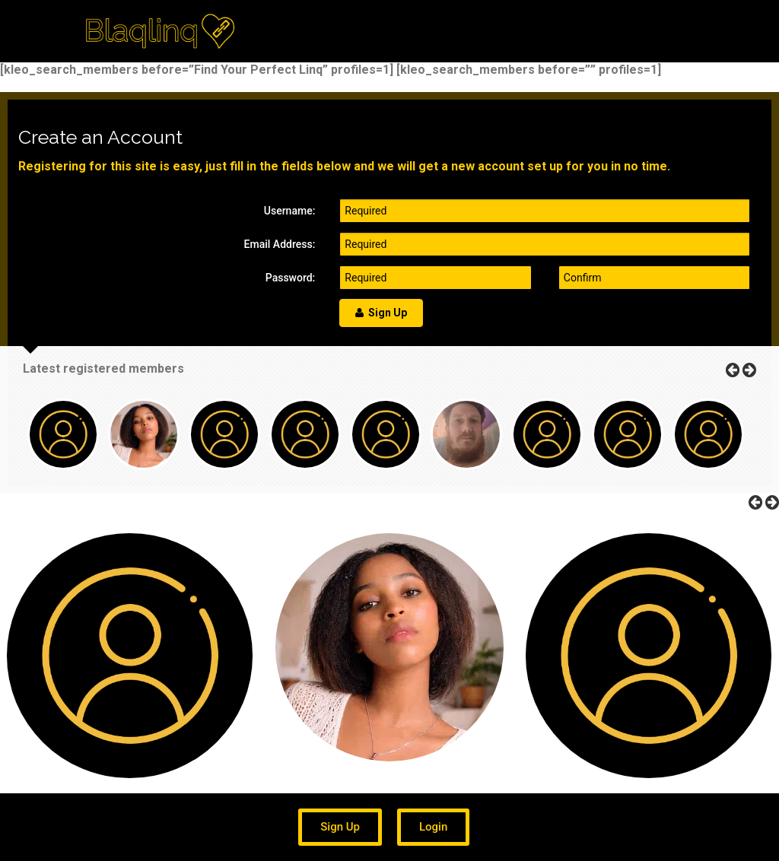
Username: (290, 211)
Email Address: (280, 244)
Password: (290, 278)
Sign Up (381, 313)
